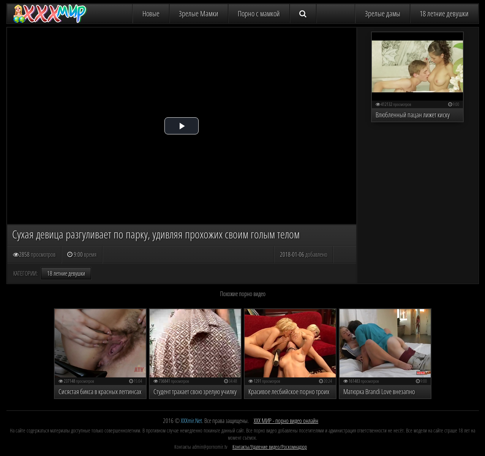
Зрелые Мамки (198, 13)
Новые (151, 13)
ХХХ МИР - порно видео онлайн (286, 421)
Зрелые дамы (382, 13)
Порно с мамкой (259, 13)
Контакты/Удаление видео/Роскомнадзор (269, 446)
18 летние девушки (444, 13)
